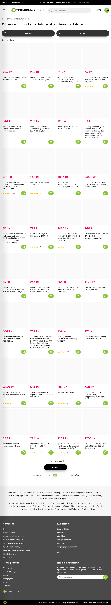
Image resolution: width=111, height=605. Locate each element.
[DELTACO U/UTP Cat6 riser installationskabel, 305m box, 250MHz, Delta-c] (96, 161)
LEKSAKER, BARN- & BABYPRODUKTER (16, 550)
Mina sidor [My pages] (61, 552)
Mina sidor (5, 2)
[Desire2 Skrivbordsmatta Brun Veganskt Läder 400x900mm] (14, 315)
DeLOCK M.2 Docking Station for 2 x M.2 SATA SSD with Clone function (96, 446)
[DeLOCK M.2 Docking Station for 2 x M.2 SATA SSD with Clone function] (96, 422)
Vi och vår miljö (9, 572)
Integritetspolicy (64, 540)
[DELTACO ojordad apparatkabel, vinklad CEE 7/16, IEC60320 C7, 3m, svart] (14, 266)
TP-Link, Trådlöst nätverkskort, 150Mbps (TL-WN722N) (68, 339)
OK (105, 577)
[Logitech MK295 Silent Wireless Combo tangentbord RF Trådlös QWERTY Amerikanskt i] (14, 161)
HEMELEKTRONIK (9, 533)
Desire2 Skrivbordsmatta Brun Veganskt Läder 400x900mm (13, 339)
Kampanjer (7, 557)
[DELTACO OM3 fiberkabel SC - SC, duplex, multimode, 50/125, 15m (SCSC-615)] (42, 266)
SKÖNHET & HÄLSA (9, 554)
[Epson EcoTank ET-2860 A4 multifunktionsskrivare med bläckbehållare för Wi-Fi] (69, 422)
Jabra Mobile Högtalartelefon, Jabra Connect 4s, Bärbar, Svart (67, 184)
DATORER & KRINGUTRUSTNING (18, 19)
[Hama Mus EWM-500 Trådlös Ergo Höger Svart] (14, 56)
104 (59, 475)
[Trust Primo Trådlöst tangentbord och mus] (14, 422)
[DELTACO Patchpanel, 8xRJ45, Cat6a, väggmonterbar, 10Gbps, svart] (96, 371)
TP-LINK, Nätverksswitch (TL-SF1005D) (40, 183)
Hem (3, 19)
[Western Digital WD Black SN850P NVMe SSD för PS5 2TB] (14, 371)
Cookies (60, 543)
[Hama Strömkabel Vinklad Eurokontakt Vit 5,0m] (96, 315)
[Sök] (69, 10)
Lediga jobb (8, 579)
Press (5, 575)
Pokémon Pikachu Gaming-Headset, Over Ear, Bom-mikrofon (68, 289)
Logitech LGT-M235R (65, 392)
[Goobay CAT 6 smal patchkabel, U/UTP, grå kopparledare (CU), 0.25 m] (69, 56)
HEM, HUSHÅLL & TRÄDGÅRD (13, 540)
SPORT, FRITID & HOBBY (11, 547)
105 (64, 475)
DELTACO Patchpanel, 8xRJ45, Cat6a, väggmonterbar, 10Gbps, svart (95, 395)
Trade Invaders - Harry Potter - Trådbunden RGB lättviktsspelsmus (13, 129)
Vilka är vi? (7, 568)
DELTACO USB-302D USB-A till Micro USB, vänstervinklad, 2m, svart (96, 79)
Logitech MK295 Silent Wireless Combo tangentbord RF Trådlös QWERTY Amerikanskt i (14, 185)
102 (50, 475)
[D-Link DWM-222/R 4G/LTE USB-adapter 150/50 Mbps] (42, 212)
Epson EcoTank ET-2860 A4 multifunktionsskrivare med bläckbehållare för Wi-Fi (68, 446)
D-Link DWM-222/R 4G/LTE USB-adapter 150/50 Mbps (41, 235)
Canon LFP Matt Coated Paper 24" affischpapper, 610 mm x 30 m (41, 394)
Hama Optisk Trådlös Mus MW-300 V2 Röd (67, 128)
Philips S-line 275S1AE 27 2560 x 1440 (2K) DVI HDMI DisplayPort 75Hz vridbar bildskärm (68, 237)
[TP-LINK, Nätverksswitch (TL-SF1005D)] (42, 161)
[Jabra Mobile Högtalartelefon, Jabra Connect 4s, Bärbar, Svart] (69, 161)
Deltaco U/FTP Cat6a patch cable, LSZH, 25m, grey (41, 78)
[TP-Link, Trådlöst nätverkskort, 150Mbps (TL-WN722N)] (69, 315)
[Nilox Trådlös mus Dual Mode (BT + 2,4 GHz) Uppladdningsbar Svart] (96, 212)
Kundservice (15, 2)
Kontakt (60, 533)
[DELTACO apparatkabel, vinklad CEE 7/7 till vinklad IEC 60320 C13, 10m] (42, 105)
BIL (4, 529)
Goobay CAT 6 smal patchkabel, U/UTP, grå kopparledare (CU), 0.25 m (67, 79)
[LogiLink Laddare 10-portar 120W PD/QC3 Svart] (96, 266)
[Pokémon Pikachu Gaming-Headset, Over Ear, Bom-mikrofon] (69, 266)
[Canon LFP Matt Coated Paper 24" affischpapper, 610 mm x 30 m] (42, 371)
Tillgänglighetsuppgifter (67, 547)
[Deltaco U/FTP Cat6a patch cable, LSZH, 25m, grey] (42, 56)
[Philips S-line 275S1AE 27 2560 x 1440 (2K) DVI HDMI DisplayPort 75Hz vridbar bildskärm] (69, 212)
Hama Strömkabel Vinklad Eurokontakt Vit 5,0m (95, 338)
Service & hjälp (63, 529)
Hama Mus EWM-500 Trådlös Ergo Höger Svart (14, 78)
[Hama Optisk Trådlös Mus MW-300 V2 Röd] (69, 105)
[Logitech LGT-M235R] (69, 371)
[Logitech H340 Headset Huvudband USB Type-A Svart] (42, 422)
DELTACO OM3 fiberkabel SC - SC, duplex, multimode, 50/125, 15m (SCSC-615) (41, 289)
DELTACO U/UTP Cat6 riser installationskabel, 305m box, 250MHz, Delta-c (96, 184)
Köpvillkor (61, 536)
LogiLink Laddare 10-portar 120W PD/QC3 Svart (95, 288)
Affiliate (6, 586)
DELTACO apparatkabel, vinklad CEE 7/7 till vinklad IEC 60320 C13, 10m (40, 129)
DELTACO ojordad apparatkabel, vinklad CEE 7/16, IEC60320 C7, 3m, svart (14, 289)
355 (71, 475)
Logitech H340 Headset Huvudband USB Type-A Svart (39, 446)
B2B (5, 582)
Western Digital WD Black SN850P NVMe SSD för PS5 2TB (14, 394)
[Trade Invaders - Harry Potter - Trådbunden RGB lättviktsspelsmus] (14, 105)
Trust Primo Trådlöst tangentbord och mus (11, 445)
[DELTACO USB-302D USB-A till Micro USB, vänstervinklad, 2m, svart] (96, 56)
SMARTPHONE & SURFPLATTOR (13, 543)
